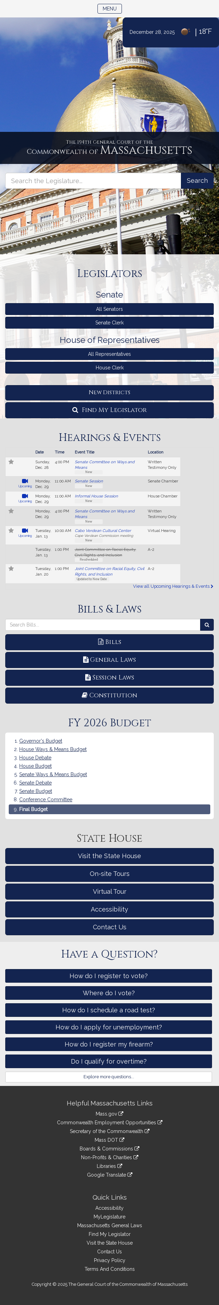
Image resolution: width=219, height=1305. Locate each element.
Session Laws (109, 677)
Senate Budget (35, 791)
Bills (109, 642)
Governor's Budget (40, 741)
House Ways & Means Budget (53, 749)
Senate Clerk (109, 322)
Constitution (109, 695)
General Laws (109, 659)
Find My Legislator (109, 410)
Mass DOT (109, 1140)
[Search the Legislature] (197, 181)
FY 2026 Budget (109, 723)
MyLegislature (109, 1217)
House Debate (35, 757)
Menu (112, 8)
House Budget (35, 766)
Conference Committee (45, 799)
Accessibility (109, 909)
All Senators (109, 309)
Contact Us (109, 927)
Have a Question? (109, 954)
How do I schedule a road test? (108, 1010)
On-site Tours (110, 873)
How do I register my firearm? (109, 1044)
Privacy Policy (109, 1260)
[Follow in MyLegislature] (11, 462)
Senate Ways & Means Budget (53, 774)
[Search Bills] (207, 625)
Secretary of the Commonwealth (109, 1131)
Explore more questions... (108, 1076)
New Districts (109, 392)
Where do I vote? (109, 993)
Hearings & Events (110, 438)
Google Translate (109, 1175)
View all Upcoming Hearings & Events (173, 586)
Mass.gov (109, 1114)
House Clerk (110, 367)
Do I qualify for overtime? (109, 1061)
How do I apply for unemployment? (109, 1027)
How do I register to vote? (109, 976)
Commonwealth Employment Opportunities (109, 1122)
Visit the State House (109, 856)
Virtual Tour (109, 891)
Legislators (109, 274)
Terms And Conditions (110, 1269)
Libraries (109, 1166)
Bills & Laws (109, 609)
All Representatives (109, 354)
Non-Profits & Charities (109, 1157)
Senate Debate (35, 783)
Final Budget (33, 809)
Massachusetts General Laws (109, 1225)
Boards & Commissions (109, 1149)
